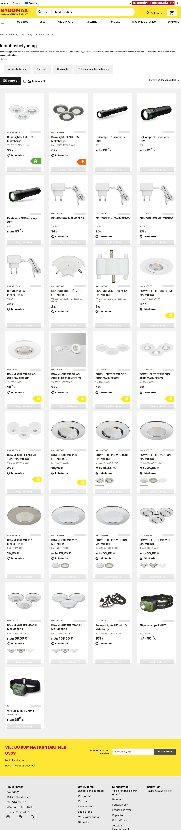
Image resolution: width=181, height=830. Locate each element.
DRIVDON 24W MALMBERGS (112, 213)
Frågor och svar (121, 805)
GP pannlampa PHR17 (153, 620)
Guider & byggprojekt (159, 786)
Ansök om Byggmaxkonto (121, 822)
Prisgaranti (84, 791)
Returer (116, 794)
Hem (2, 29)
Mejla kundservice (15, 755)
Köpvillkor (118, 810)
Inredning (13, 29)
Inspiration (153, 782)
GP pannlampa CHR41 (20, 705)
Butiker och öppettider (91, 786)
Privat (15, 3)
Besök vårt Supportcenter (20, 761)
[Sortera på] (164, 75)
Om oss (82, 796)
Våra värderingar (88, 812)
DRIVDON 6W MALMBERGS (67, 213)
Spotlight (42, 64)
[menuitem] (2, 22)
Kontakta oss (120, 800)
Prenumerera (165, 747)
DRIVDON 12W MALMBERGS (156, 213)
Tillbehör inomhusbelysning (93, 64)
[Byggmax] (14, 12)
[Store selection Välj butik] (154, 13)
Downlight (63, 64)
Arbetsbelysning (17, 64)
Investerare (85, 801)
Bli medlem (84, 817)
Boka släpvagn (121, 815)
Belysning (27, 29)
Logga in (4, 3)
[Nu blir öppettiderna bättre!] (154, 3)
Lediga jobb (85, 807)
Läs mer (3, 54)
